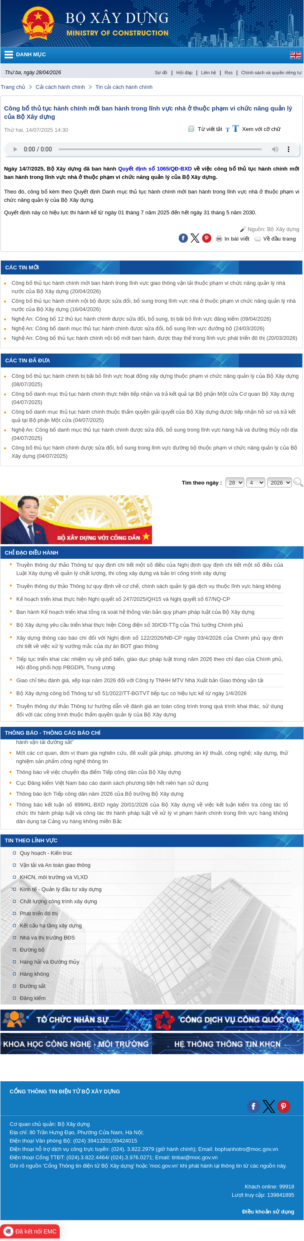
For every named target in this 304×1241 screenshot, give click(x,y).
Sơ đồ (161, 72)
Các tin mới (22, 267)
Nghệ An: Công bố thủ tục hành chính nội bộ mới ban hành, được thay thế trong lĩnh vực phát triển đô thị (154, 338)
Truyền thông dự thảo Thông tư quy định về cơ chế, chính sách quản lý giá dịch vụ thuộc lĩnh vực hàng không (148, 586)
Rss (229, 72)
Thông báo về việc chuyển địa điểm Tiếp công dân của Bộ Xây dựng (98, 774)
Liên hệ (208, 72)
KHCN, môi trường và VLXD (54, 877)
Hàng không (34, 974)
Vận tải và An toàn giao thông (55, 865)
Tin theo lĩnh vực (31, 840)
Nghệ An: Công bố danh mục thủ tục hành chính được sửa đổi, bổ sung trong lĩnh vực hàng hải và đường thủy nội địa (155, 434)
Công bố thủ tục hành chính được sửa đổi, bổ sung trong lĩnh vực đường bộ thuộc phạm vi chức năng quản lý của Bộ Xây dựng (155, 452)
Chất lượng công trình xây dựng (58, 901)
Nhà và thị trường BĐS (47, 938)
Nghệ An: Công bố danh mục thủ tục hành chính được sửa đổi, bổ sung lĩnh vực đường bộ (138, 328)
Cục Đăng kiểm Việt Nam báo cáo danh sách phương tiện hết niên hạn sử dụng (112, 784)
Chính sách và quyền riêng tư (271, 72)
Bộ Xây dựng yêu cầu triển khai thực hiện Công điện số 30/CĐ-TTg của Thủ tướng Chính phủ (129, 625)
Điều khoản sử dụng (268, 1211)
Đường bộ (32, 950)
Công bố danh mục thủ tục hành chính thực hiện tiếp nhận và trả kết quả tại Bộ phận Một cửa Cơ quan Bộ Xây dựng (153, 398)
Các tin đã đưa (27, 360)
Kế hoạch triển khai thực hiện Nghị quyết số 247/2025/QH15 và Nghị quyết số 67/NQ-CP (123, 599)
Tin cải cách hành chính (124, 87)
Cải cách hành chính (60, 87)
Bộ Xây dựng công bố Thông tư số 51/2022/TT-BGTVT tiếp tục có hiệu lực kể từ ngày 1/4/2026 (131, 693)
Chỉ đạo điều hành (31, 553)
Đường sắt (33, 986)
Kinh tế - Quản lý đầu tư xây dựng (60, 889)
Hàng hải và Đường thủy (49, 962)
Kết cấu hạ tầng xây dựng (50, 925)
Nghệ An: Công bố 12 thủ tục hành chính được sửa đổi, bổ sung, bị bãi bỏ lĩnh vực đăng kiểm (141, 319)
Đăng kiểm (33, 998)
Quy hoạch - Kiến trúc (46, 853)
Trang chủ (12, 87)
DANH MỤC (31, 54)
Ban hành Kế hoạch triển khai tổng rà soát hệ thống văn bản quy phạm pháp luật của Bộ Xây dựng (135, 612)
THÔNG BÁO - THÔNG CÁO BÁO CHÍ (52, 733)
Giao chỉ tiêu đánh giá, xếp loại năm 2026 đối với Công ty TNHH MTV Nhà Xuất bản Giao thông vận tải (139, 680)
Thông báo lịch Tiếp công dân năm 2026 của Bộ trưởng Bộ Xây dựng (99, 795)
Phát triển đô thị (39, 913)
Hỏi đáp (184, 72)
